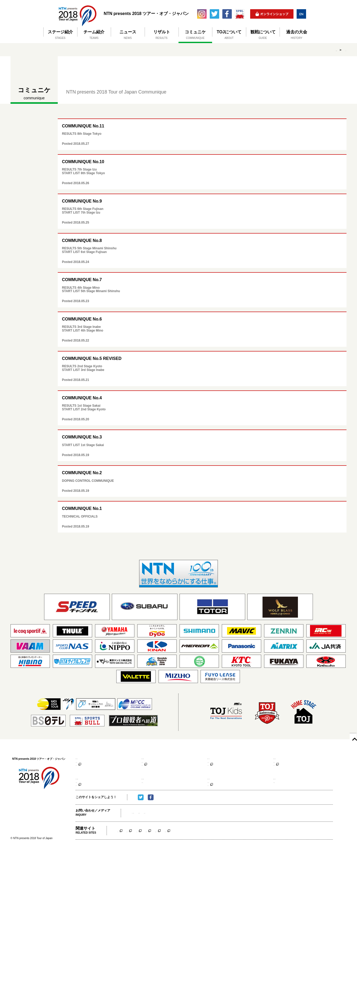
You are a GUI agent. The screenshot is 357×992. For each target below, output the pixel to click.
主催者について (198, 837)
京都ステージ (150, 854)
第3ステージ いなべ (222, 758)
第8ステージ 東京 (286, 790)
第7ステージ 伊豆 (220, 790)
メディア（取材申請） (147, 837)
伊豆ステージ (263, 854)
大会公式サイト (86, 775)
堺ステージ (125, 854)
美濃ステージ (207, 854)
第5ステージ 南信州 (91, 790)
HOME (317, 50)
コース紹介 (83, 764)
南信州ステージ (235, 854)
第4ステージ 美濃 (286, 758)
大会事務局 (175, 837)
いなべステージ (179, 854)
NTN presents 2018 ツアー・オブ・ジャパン (77, 14)
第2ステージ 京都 (154, 758)
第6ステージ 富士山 (156, 790)
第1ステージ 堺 (87, 758)
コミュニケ (338, 50)
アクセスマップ (86, 769)
